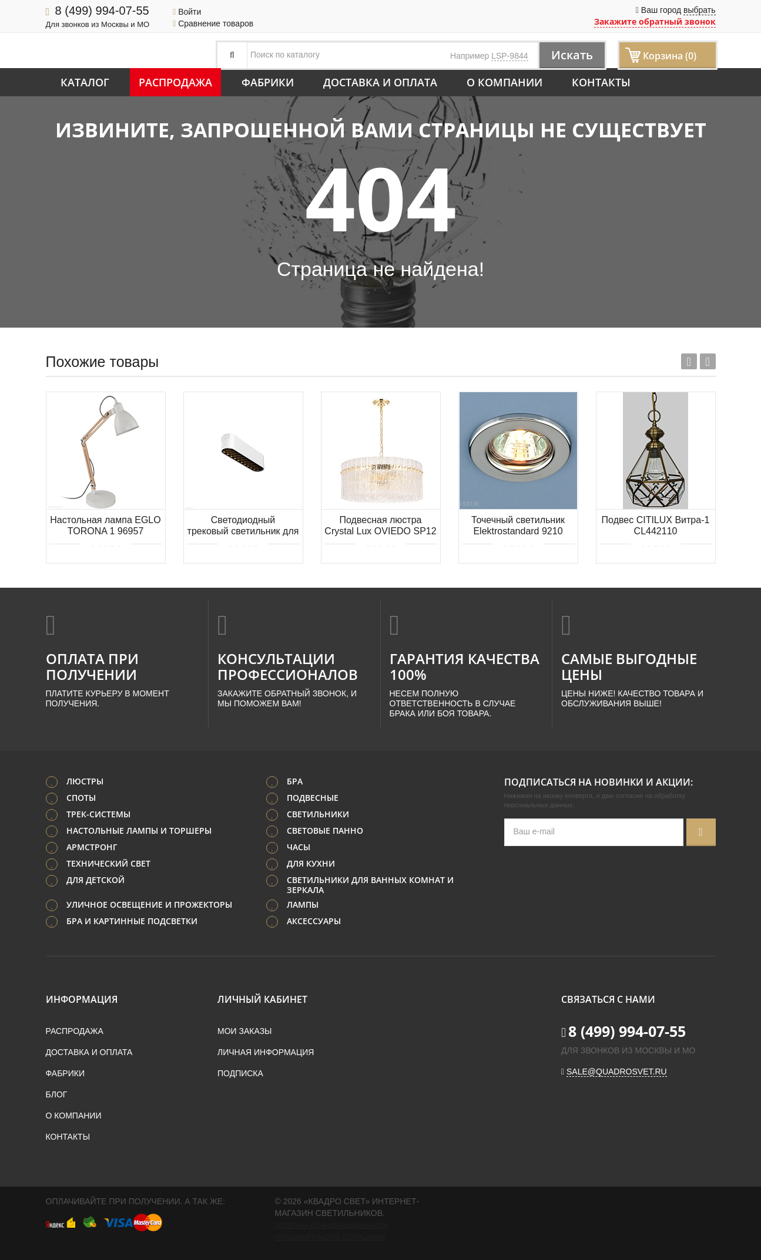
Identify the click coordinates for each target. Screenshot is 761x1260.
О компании (504, 82)
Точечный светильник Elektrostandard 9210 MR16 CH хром (518, 526)
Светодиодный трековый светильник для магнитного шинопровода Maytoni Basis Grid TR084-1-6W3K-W (243, 526)
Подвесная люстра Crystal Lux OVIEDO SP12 (380, 525)
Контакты (601, 82)
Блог (57, 1094)
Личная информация (265, 1052)
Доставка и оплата (380, 82)
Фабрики (268, 82)
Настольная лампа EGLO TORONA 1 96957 (105, 525)
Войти (187, 11)
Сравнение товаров (213, 23)
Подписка (240, 1073)
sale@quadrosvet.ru (616, 1071)
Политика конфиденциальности (331, 1225)
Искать (572, 55)
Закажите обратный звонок (655, 21)
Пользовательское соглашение (330, 1237)
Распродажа (175, 82)
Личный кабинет (262, 999)
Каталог (85, 82)
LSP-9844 (509, 55)
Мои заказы (244, 1031)
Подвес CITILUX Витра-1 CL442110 (656, 525)
